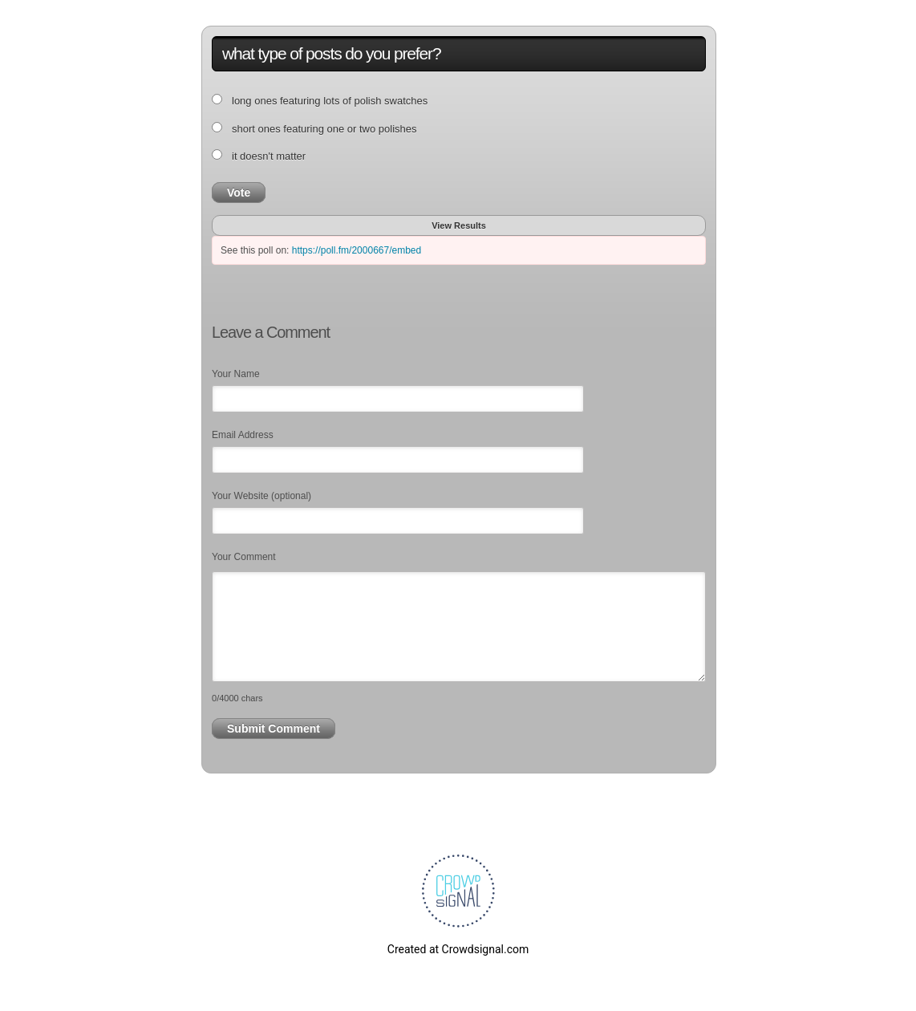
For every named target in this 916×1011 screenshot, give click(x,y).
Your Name (236, 374)
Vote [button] (238, 192)
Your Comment (244, 556)
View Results (459, 225)
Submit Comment (273, 728)
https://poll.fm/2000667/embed (356, 250)
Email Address (243, 435)
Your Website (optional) (261, 495)
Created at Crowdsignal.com (458, 949)
